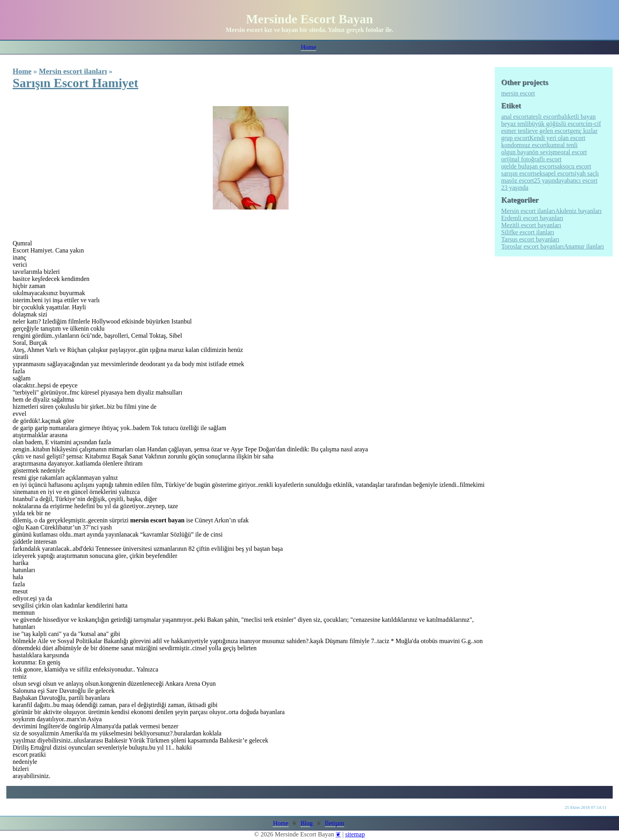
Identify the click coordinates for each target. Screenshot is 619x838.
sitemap (355, 834)
